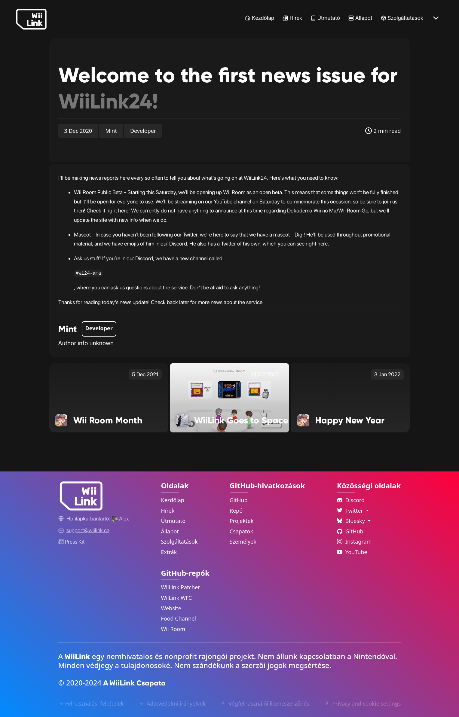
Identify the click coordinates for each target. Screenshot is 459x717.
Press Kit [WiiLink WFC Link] (71, 542)
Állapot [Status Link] (360, 18)
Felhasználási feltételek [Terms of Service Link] (91, 703)
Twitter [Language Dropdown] (351, 510)
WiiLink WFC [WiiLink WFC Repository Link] (176, 597)
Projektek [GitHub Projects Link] (242, 520)
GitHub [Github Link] (350, 531)
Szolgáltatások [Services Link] (402, 18)
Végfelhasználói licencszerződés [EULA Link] (264, 703)
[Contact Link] (87, 530)
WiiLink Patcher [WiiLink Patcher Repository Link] (180, 587)
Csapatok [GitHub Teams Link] (241, 531)
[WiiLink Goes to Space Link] (229, 397)
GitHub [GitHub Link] (239, 500)
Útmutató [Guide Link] (325, 18)
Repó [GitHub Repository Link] (236, 510)
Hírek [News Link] (292, 18)
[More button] (436, 18)
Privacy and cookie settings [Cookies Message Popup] (362, 703)
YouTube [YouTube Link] (352, 552)
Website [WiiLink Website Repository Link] (171, 608)
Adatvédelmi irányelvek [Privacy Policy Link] (172, 703)
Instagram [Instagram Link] (354, 541)
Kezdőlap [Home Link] (259, 18)
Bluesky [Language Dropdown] (351, 520)
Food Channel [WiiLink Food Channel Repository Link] (178, 618)
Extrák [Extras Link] (169, 552)
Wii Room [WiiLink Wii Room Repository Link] (173, 629)
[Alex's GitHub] (120, 518)
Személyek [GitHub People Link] (243, 541)
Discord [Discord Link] (351, 500)
